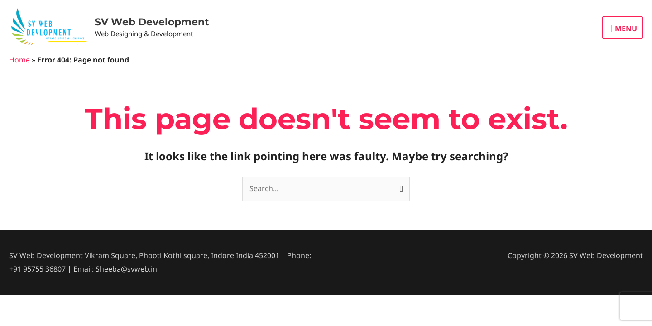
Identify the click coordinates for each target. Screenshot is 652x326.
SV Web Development (152, 22)
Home (19, 60)
